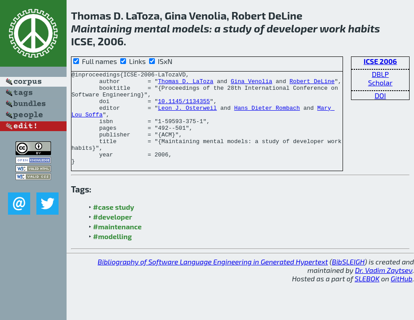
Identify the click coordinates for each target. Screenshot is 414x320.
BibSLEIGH (348, 280)
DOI (380, 95)
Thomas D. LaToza (185, 84)
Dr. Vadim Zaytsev (383, 288)
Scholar (380, 82)
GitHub (402, 297)
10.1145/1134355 (184, 108)
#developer (112, 235)
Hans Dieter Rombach (267, 116)
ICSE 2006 (380, 61)
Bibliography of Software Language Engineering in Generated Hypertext (213, 280)
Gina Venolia (251, 84)
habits (364, 28)
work (332, 28)
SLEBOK (367, 297)
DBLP (380, 74)
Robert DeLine (311, 84)
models (190, 28)
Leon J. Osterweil (187, 116)
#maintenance (117, 245)
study (237, 28)
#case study (113, 225)
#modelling (112, 255)
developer (292, 28)
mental (152, 28)
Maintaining (101, 28)
